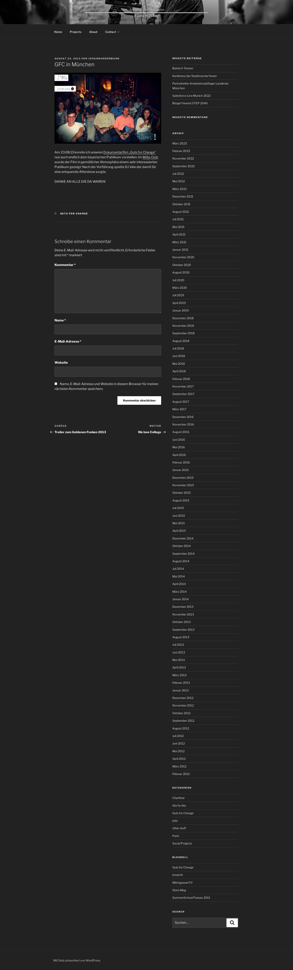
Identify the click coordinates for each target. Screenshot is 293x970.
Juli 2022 (178, 173)
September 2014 (183, 553)
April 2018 (179, 371)
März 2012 (179, 766)
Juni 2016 (178, 439)
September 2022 (183, 166)
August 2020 (181, 272)
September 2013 (183, 629)
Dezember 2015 (183, 477)
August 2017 (180, 401)
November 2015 (183, 485)
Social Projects (182, 843)
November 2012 (183, 705)
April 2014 (179, 584)
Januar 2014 (180, 599)
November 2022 (183, 158)
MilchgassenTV (182, 882)
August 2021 (180, 211)
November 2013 (183, 614)
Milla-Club (150, 157)
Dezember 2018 (183, 318)
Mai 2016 (178, 447)
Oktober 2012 (181, 713)
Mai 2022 (178, 181)
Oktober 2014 (181, 546)
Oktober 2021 (181, 204)
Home (58, 32)
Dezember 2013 (183, 606)
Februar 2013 (181, 682)
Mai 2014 (178, 576)
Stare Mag (179, 890)
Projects (75, 32)
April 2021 (179, 234)
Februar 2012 (181, 774)
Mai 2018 (178, 363)
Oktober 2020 (181, 265)
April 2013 (179, 667)
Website (61, 363)
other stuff (179, 828)
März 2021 (179, 242)
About (93, 32)
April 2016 (179, 455)
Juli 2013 (178, 644)
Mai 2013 (178, 660)
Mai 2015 (178, 523)
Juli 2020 (178, 280)
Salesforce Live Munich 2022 (191, 95)
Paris (175, 836)
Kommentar (65, 265)
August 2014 (180, 561)
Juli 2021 (178, 219)
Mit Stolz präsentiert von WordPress (76, 960)
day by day (179, 805)
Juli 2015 (178, 508)
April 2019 (179, 303)
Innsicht (177, 875)
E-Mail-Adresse (68, 341)
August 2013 (180, 637)
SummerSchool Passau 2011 (191, 897)
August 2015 (180, 500)
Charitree (178, 798)
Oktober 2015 (181, 492)
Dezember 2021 (182, 196)
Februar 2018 (181, 379)
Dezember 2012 (182, 698)
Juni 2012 (178, 743)
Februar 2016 (181, 462)
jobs (175, 820)
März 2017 (179, 409)
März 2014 (179, 591)
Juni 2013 (178, 652)
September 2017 (183, 394)
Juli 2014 (178, 568)
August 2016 (180, 432)
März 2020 (179, 287)
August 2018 (180, 341)
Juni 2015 (178, 515)
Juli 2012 (178, 736)
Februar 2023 (181, 151)
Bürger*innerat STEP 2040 (190, 103)
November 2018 (183, 325)
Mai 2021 (178, 227)
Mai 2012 (178, 751)
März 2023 (179, 143)
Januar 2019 (180, 310)
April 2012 (179, 758)
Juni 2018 (178, 356)
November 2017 (183, 386)
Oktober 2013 (181, 622)
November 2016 (183, 424)
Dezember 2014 (183, 538)
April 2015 (179, 530)
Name (60, 320)
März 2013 (179, 675)
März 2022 (179, 189)
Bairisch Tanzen (182, 68)
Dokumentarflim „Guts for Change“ (129, 152)
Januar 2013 (180, 690)
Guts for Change (74, 213)
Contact (112, 32)
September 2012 (183, 720)
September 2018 (183, 333)
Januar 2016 (180, 470)
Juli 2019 (178, 295)
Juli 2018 (178, 348)
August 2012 (180, 728)
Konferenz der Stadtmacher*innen (194, 76)
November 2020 (183, 257)
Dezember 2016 (183, 417)
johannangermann (103, 58)
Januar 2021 (180, 249)
